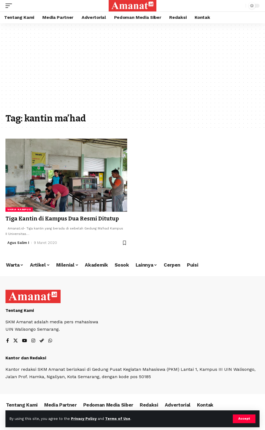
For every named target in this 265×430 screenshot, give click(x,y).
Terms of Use (117, 419)
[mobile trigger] (10, 6)
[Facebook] (7, 341)
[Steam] (42, 341)
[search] (240, 5)
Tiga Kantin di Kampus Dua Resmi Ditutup (62, 218)
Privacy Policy (84, 419)
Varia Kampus (19, 209)
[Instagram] (33, 341)
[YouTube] (24, 341)
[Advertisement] (132, 71)
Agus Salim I (18, 242)
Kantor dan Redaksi (25, 357)
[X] (16, 341)
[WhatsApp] (50, 341)
